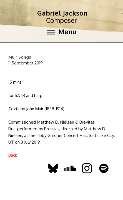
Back (12, 155)
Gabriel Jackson (62, 13)
